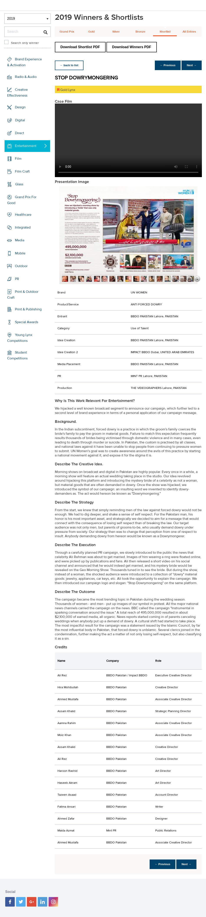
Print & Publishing (28, 309)
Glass (19, 184)
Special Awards (26, 322)
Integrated (23, 227)
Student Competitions (17, 355)
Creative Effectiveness (17, 92)
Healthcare (23, 214)
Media (19, 240)
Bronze (140, 32)
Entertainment (25, 146)
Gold (91, 32)
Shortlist (165, 32)
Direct (19, 133)
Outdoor (21, 266)
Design (20, 107)
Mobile (20, 253)
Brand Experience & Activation (24, 62)
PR (17, 279)
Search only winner (25, 43)
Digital (20, 120)
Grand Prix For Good (21, 200)
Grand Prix (67, 32)
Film (18, 158)
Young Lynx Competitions (19, 338)
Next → (191, 65)
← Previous (168, 65)
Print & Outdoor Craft (22, 295)
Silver (116, 32)
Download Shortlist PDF (80, 47)
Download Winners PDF (131, 47)
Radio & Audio (26, 77)
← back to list (69, 65)
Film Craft (22, 171)
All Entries (189, 32)
